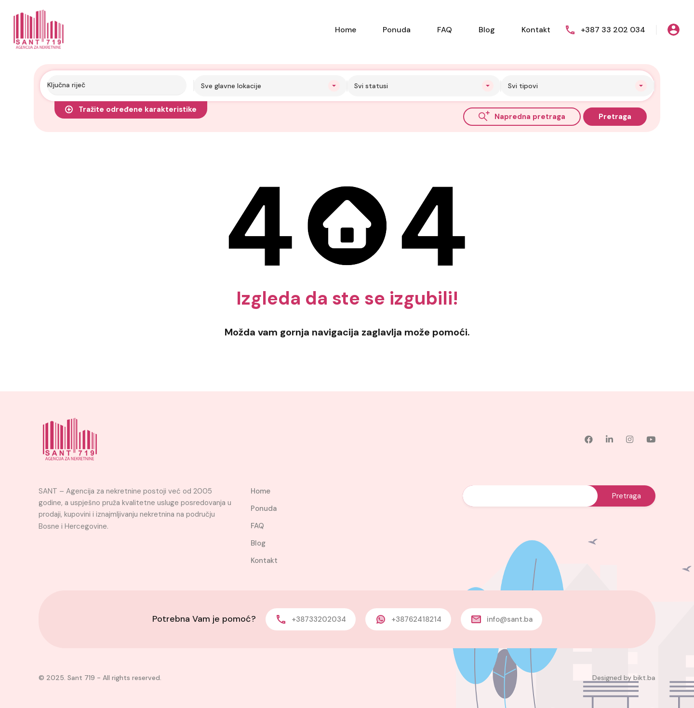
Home (345, 30)
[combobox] (270, 85)
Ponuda (397, 30)
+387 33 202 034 (613, 30)
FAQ (444, 30)
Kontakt (535, 30)
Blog (487, 30)
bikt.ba (644, 677)
